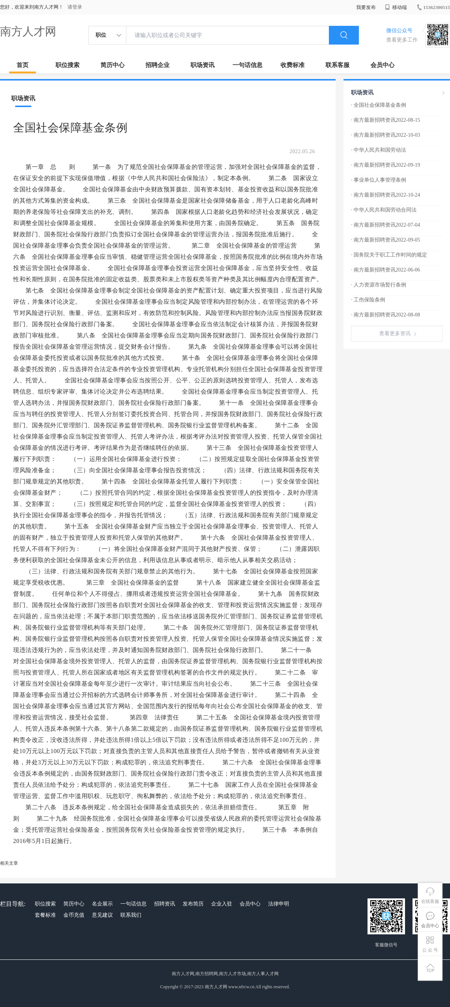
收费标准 (292, 65)
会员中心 (382, 65)
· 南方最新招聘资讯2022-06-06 (385, 270)
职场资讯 (202, 65)
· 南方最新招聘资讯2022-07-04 (385, 225)
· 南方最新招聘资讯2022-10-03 (385, 135)
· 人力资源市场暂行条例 (378, 285)
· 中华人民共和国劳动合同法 (384, 210)
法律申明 (278, 904)
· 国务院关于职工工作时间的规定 (389, 255)
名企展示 (102, 904)
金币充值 (73, 915)
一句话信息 (247, 65)
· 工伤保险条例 (368, 300)
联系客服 (338, 65)
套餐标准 (45, 915)
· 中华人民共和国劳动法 (378, 150)
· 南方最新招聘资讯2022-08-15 (385, 120)
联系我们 (130, 915)
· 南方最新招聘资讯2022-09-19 (385, 165)
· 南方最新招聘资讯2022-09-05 (385, 240)
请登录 (75, 7)
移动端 (396, 7)
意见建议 (102, 915)
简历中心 (112, 65)
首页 (22, 65)
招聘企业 (158, 65)
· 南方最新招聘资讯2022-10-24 (385, 195)
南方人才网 (28, 31)
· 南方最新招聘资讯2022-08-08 (385, 315)
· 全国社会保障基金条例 (378, 105)
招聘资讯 (164, 904)
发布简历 (193, 904)
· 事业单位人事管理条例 (378, 180)
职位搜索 (68, 65)
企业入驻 (221, 904)
